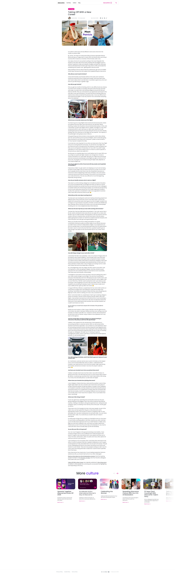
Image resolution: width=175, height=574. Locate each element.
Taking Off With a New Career (75, 462)
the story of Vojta (85, 458)
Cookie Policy (67, 571)
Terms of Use (74, 571)
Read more (59, 502)
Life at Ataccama (102, 462)
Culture (74, 2)
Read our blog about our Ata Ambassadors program (81, 456)
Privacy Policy (59, 571)
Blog (79, 2)
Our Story (69, 2)
